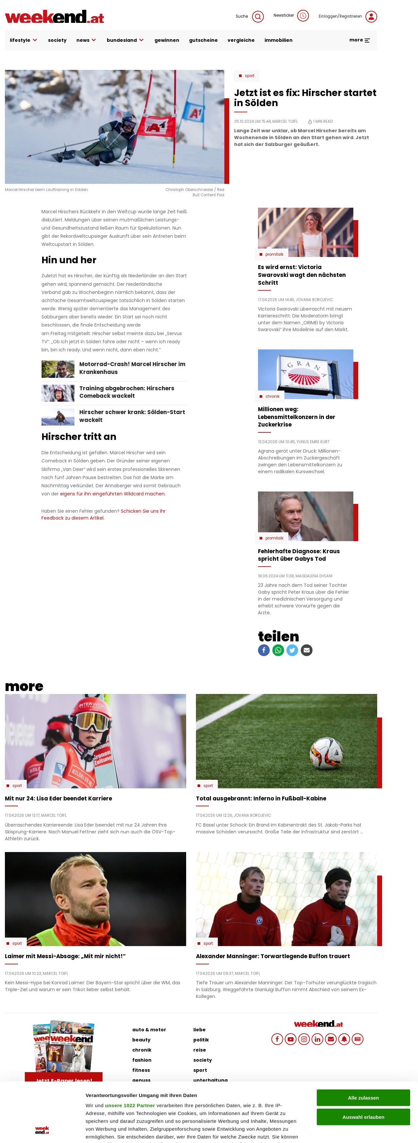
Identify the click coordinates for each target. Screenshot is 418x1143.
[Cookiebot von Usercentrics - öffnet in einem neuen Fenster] (42, 1130)
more (360, 40)
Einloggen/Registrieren (348, 17)
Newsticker (291, 16)
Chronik (272, 396)
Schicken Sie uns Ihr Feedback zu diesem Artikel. (103, 514)
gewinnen (166, 40)
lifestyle (24, 40)
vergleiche (241, 40)
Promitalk (274, 254)
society (57, 40)
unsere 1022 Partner (130, 1050)
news (86, 40)
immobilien (279, 40)
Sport (249, 75)
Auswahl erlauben (363, 1061)
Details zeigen (347, 1130)
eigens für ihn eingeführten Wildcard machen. (112, 494)
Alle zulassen (363, 1042)
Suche (250, 17)
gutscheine (203, 40)
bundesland (126, 40)
